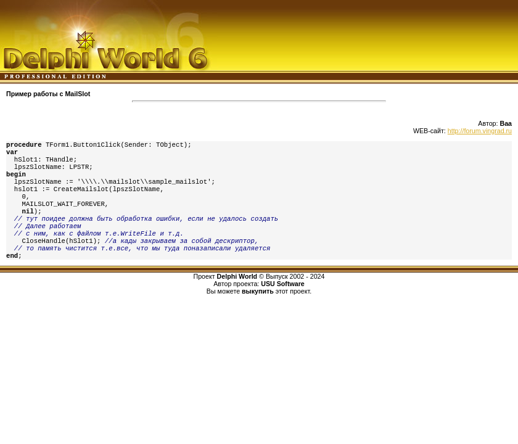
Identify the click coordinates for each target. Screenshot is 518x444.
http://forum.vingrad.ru (480, 130)
